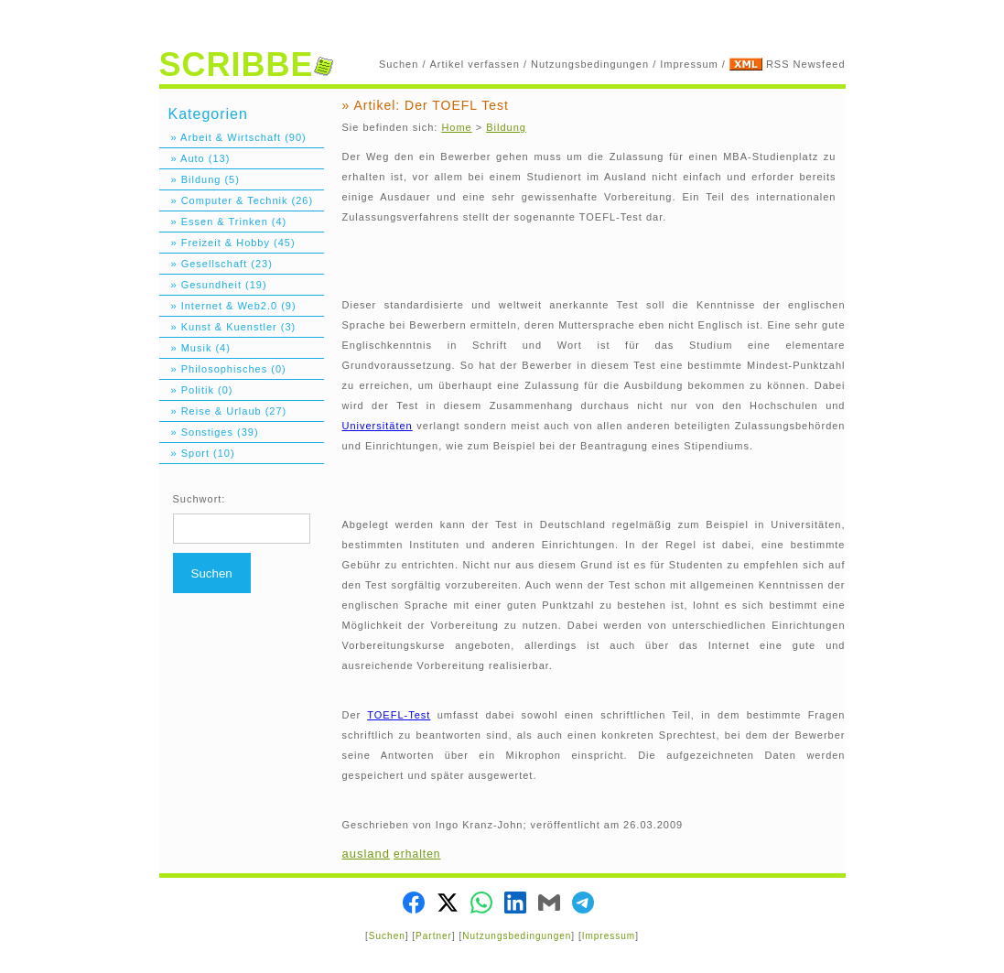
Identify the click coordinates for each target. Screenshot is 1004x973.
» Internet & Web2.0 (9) (228, 305)
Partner (434, 936)
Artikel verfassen (475, 64)
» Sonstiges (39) (209, 432)
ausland (366, 853)
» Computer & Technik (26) (236, 200)
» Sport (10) (197, 453)
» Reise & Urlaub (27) (223, 410)
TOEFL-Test (398, 714)
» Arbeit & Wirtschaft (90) (233, 137)
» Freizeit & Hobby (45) (227, 242)
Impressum (689, 64)
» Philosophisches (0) (222, 368)
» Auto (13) (195, 158)
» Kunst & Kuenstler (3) (228, 326)
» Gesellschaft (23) (216, 263)
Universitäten (377, 425)
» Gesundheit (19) (213, 284)
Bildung (506, 127)
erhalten (417, 854)
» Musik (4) (195, 347)
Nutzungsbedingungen (590, 64)
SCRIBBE (246, 64)
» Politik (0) (196, 389)
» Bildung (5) (199, 179)
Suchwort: (199, 498)
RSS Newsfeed (806, 64)
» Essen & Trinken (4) (223, 221)
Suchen (398, 64)
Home (456, 127)
